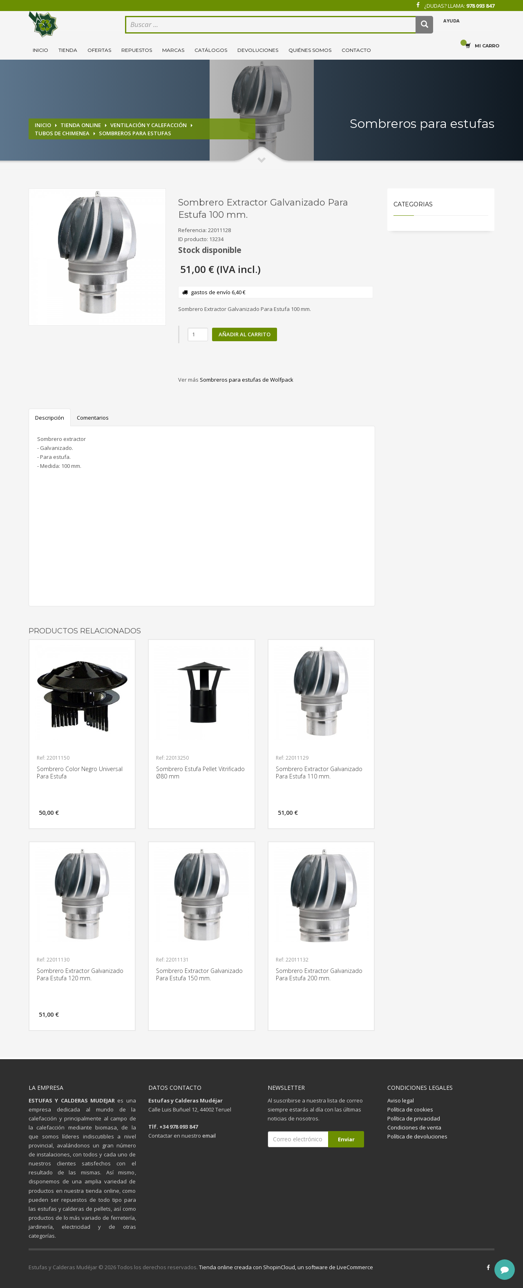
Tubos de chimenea (62, 133)
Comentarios (93, 417)
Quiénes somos (309, 50)
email (209, 1135)
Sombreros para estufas (135, 133)
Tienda (67, 50)
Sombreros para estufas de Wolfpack (246, 379)
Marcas (173, 50)
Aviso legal (400, 1100)
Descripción (49, 417)
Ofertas (99, 50)
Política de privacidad (413, 1118)
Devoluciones (257, 50)
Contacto (356, 50)
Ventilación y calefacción (148, 125)
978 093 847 (480, 5)
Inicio (40, 50)
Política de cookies (410, 1109)
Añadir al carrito (244, 334)
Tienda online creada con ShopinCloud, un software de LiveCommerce (286, 1267)
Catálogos (210, 50)
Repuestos (136, 50)
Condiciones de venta (414, 1127)
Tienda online (80, 125)
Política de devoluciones (417, 1136)
